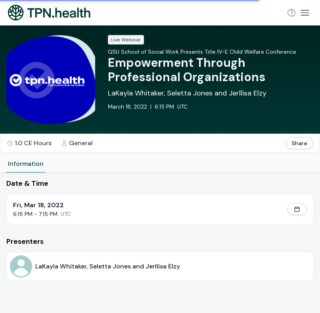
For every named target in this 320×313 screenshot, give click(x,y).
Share (299, 143)
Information (26, 163)
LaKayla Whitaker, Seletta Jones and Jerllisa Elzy (187, 93)
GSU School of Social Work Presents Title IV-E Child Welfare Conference (202, 51)
